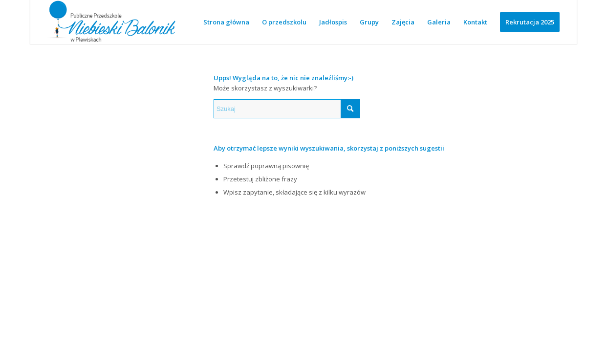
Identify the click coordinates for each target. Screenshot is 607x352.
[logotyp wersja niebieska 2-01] (111, 22)
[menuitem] (226, 22)
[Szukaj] (287, 108)
